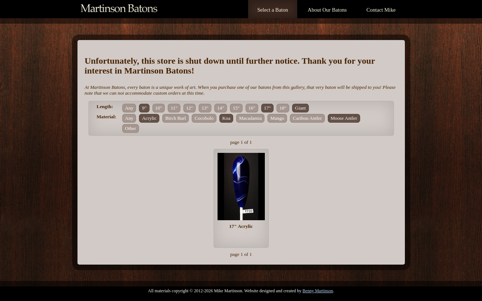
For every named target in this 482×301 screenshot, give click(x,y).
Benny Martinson (318, 290)
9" (144, 108)
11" (174, 108)
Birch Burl (175, 118)
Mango (277, 118)
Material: (106, 116)
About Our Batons (327, 10)
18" (282, 108)
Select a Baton (272, 10)
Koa (226, 118)
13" (205, 108)
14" (220, 108)
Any (129, 108)
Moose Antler (344, 118)
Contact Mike (380, 10)
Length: (105, 106)
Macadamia (250, 118)
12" (189, 108)
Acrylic (149, 118)
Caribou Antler (307, 118)
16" (251, 108)
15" (236, 108)
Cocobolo (204, 118)
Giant (300, 108)
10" (158, 108)
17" (267, 108)
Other (130, 128)
